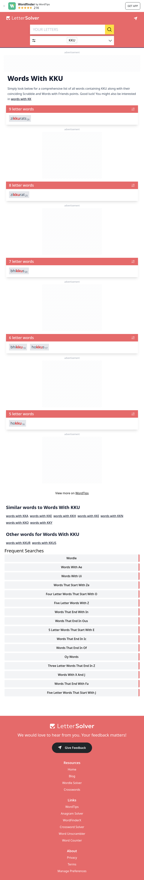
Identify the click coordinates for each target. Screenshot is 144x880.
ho (17, 423)
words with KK (21, 99)
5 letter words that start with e (71, 630)
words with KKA (17, 516)
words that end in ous (71, 621)
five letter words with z (71, 603)
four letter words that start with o (71, 594)
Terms (72, 864)
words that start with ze (71, 585)
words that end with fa (72, 684)
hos (39, 347)
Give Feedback (72, 748)
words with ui (71, 576)
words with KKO (17, 523)
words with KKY (41, 523)
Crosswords (72, 790)
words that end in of (71, 648)
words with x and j (71, 675)
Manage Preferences (72, 871)
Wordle (71, 558)
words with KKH (64, 516)
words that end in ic (71, 639)
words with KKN (111, 516)
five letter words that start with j (71, 693)
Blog (72, 776)
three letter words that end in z (71, 666)
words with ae (71, 567)
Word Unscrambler (72, 834)
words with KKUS (44, 543)
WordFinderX (72, 820)
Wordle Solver (72, 783)
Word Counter (72, 840)
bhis (18, 270)
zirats (19, 118)
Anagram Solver (72, 813)
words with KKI (88, 516)
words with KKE (41, 516)
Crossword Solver (72, 827)
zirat (19, 194)
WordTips (82, 493)
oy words (72, 657)
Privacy (72, 858)
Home (72, 769)
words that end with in (71, 612)
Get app (133, 6)
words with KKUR (18, 543)
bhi (18, 347)
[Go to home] (72, 726)
